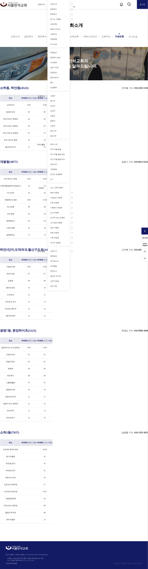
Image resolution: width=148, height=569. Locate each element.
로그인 (142, 4)
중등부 (52, 121)
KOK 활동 (41, 145)
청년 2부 (53, 136)
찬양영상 (61, 72)
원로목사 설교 (55, 57)
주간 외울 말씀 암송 (57, 154)
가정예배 (53, 169)
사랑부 (52, 96)
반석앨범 (53, 266)
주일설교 (61, 52)
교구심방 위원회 (61, 223)
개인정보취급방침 (11, 563)
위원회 (41, 188)
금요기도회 (54, 67)
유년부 (52, 111)
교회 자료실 (54, 281)
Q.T (51, 179)
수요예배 (53, 62)
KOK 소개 (54, 144)
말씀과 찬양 (41, 53)
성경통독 (53, 87)
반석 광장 (41, 251)
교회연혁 (53, 24)
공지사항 (53, 286)
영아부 (52, 101)
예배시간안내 (55, 29)
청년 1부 (53, 131)
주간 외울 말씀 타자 (57, 159)
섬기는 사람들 (61, 19)
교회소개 (41, 4)
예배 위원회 (61, 193)
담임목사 (61, 9)
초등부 (52, 116)
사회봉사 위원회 (61, 208)
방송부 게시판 (55, 276)
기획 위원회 (61, 238)
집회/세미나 (54, 77)
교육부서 (41, 96)
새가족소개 (54, 261)
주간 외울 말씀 (55, 149)
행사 (52, 82)
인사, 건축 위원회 (56, 188)
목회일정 (53, 256)
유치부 (52, 106)
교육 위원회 (61, 203)
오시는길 (53, 44)
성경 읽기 (53, 164)
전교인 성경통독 (56, 174)
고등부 (52, 126)
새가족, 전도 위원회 (61, 218)
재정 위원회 (61, 233)
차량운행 (53, 39)
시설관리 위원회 (61, 198)
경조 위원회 (61, 228)
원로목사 (61, 14)
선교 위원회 (61, 213)
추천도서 (53, 271)
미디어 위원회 (61, 243)
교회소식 (61, 251)
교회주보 (53, 34)
